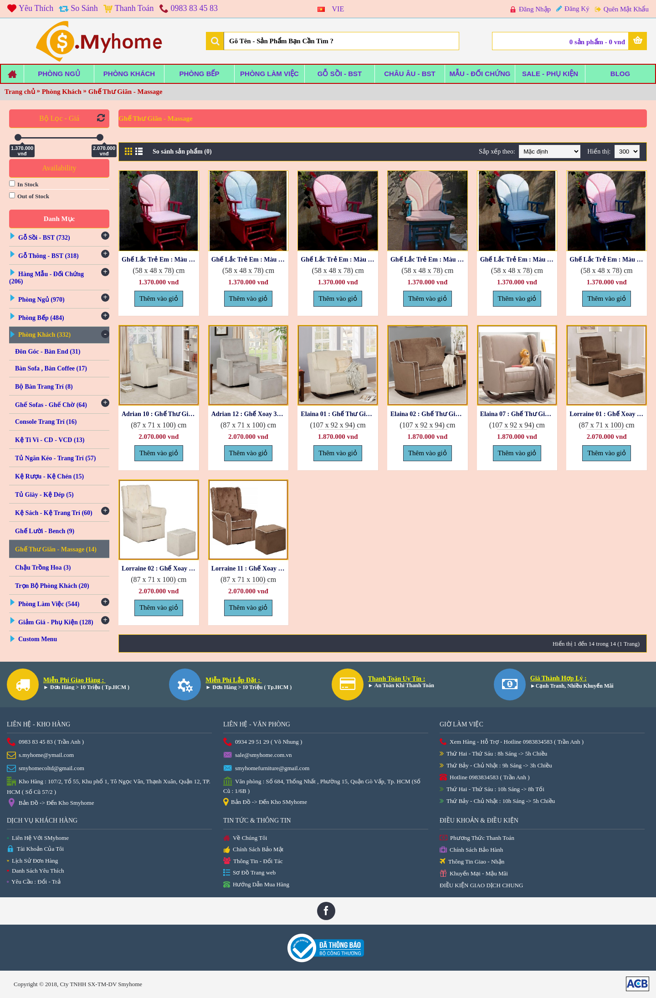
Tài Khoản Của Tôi (35, 849)
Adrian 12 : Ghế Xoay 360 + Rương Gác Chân (250, 414)
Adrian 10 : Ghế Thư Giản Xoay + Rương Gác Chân (160, 414)
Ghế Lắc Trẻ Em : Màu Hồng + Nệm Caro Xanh (250, 259)
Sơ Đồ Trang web (249, 873)
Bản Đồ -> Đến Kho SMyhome (265, 802)
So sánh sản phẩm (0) (182, 151)
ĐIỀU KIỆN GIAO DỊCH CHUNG (481, 885)
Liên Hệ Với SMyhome (38, 837)
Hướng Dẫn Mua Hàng (256, 885)
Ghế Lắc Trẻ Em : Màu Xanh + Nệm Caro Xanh (519, 259)
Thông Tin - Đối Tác (253, 861)
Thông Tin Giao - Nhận (472, 862)
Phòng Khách (62, 91)
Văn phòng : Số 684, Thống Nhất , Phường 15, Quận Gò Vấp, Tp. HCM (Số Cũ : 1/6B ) (321, 785)
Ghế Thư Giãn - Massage (125, 91)
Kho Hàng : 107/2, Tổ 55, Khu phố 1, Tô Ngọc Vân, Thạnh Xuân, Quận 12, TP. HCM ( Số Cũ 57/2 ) (108, 786)
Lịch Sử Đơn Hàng (32, 860)
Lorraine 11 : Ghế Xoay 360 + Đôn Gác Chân (250, 568)
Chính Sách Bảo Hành (471, 850)
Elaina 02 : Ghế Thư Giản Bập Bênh (429, 414)
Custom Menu (37, 639)
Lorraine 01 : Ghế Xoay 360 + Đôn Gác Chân (608, 414)
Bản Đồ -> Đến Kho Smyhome (50, 803)
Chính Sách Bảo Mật (253, 850)
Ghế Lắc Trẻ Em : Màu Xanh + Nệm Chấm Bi (608, 259)
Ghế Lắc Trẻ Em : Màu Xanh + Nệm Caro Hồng (429, 259)
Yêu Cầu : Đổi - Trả (34, 881)
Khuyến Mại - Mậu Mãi (474, 874)
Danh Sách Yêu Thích (35, 870)
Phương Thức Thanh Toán (477, 838)
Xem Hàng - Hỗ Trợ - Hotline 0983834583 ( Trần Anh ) (512, 742)
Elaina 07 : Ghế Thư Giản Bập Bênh (519, 414)
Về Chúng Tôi (245, 838)
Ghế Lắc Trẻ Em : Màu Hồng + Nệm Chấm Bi (339, 259)
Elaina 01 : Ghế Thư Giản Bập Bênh (339, 414)
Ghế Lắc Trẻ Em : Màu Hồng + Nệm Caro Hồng (160, 259)
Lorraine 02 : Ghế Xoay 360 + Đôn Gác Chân (160, 568)
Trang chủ (20, 91)
